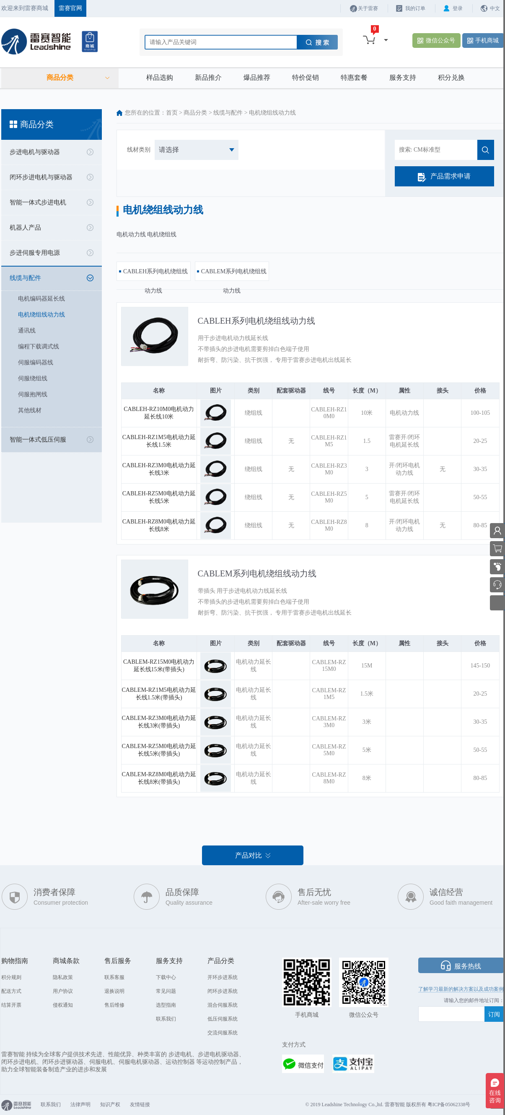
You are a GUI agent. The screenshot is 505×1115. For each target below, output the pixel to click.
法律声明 (80, 1104)
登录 (458, 8)
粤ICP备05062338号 (449, 1104)
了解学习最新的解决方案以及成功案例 (461, 989)
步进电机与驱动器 (35, 152)
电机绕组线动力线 (41, 314)
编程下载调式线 (38, 346)
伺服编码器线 (35, 362)
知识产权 (110, 1104)
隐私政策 (63, 977)
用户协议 (63, 991)
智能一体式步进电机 (38, 202)
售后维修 (114, 1005)
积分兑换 (451, 77)
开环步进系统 (222, 977)
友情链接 (140, 1104)
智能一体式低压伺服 (38, 439)
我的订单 (415, 8)
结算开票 (11, 1005)
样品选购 (159, 77)
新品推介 (208, 77)
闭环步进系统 (222, 991)
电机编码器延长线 (41, 299)
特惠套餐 (354, 77)
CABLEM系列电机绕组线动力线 (257, 573)
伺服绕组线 (32, 378)
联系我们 (166, 1019)
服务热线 (467, 966)
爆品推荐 (256, 77)
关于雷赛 (368, 8)
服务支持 (402, 77)
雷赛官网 (70, 8)
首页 (172, 113)
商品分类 (195, 113)
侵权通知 (63, 1005)
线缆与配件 (25, 278)
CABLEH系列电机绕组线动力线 (256, 320)
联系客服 (114, 977)
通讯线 (27, 330)
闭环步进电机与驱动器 (41, 177)
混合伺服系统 (222, 1005)
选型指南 (166, 1005)
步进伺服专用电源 (35, 252)
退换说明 (114, 991)
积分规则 (11, 977)
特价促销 (305, 77)
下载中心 (166, 977)
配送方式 (11, 991)
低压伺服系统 (222, 1019)
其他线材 (29, 410)
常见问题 (166, 991)
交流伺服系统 (222, 1033)
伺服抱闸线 (32, 394)
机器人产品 (25, 227)
